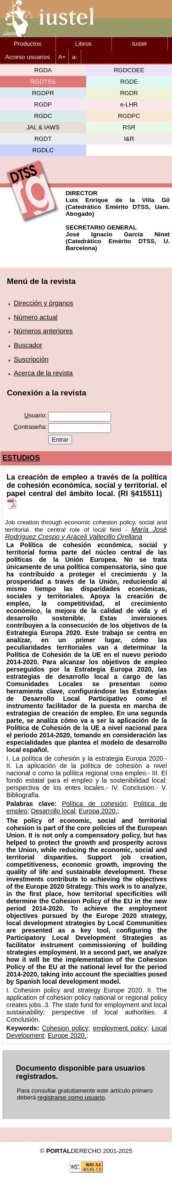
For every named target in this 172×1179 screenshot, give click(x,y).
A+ (62, 56)
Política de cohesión (94, 803)
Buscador (28, 345)
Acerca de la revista (43, 373)
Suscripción (31, 359)
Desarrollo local (53, 811)
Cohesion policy (65, 1028)
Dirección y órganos (43, 303)
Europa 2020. (98, 811)
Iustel (139, 43)
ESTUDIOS (21, 458)
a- (75, 56)
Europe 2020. (67, 1035)
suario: (35, 415)
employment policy (120, 1028)
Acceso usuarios (27, 56)
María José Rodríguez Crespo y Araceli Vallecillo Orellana (86, 533)
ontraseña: (30, 426)
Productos (27, 43)
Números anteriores (43, 331)
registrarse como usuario (71, 1097)
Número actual (35, 317)
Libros (83, 43)
